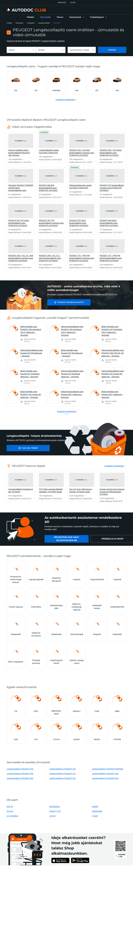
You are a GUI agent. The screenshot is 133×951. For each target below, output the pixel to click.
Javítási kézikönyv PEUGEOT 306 (105, 773)
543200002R (54, 806)
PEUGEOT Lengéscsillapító (65, 302)
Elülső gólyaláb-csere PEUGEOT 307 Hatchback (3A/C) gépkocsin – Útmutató (111, 330)
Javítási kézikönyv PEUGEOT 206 (20, 769)
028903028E (97, 811)
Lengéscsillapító (44, 23)
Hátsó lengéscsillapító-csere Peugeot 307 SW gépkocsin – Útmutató (31, 353)
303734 (10, 806)
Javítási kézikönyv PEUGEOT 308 (20, 773)
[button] (76, 17)
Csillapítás (30, 23)
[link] (30, 17)
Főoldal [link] (9, 23)
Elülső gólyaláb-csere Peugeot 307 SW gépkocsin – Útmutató (72, 353)
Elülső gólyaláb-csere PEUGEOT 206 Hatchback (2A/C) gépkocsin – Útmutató (30, 330)
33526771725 (55, 811)
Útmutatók (19, 23)
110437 (95, 816)
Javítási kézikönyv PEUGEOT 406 (20, 778)
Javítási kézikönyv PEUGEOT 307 (62, 769)
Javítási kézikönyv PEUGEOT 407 (62, 778)
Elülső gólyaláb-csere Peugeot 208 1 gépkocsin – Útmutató (112, 394)
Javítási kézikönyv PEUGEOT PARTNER (107, 769)
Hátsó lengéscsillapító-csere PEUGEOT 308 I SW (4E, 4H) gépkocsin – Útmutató (112, 353)
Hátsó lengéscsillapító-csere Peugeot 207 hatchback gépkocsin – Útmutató (72, 374)
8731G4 (10, 811)
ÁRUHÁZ (62, 2)
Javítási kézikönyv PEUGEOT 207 (62, 773)
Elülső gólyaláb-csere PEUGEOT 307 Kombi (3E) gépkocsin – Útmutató (30, 394)
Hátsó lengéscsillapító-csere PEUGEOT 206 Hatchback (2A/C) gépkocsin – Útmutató (72, 330)
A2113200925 (12, 816)
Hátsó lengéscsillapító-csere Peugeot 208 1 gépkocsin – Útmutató (72, 394)
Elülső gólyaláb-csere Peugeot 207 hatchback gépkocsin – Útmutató (29, 374)
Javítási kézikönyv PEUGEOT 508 (105, 778)
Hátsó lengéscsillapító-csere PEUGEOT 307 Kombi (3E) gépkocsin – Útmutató (112, 374)
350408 (95, 806)
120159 (52, 816)
